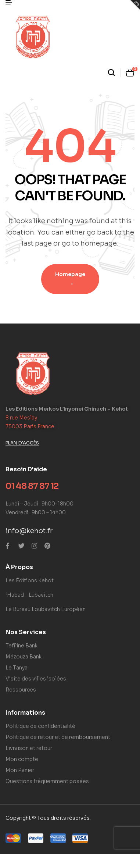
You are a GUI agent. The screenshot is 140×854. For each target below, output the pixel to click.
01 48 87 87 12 (32, 486)
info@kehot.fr (29, 531)
